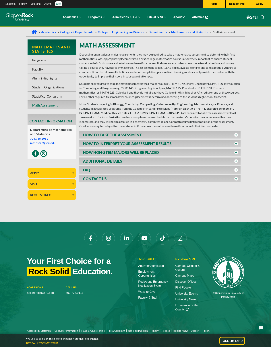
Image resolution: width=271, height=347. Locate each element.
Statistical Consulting (47, 96)
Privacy (155, 330)
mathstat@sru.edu (42, 143)
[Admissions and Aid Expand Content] (139, 17)
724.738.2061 (39, 138)
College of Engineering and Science (121, 32)
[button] (160, 135)
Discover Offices (185, 281)
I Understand (232, 340)
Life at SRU (155, 17)
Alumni (48, 3)
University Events (186, 293)
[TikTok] (162, 238)
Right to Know (180, 330)
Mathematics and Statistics (189, 32)
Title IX (206, 330)
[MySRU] (252, 17)
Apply (34, 173)
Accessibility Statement (39, 330)
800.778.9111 (75, 292)
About (177, 17)
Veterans (35, 3)
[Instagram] (108, 238)
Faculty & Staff (147, 297)
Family (23, 3)
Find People (183, 287)
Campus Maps (184, 275)
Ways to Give (147, 291)
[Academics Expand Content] (80, 17)
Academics (70, 17)
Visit (33, 184)
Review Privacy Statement (42, 342)
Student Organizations (48, 87)
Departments (158, 32)
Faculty (37, 69)
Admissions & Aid (124, 17)
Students (10, 3)
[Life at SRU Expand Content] (165, 17)
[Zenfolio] (180, 238)
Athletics (200, 17)
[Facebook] (90, 238)
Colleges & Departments (77, 32)
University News (185, 299)
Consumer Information (66, 330)
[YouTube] (144, 238)
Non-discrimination (138, 330)
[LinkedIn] (126, 238)
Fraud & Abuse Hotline (93, 330)
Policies (166, 330)
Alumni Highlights (44, 78)
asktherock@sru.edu (40, 292)
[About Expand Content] (104, 17)
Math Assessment (45, 105)
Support (195, 330)
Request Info (40, 195)
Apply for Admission (151, 265)
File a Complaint (116, 330)
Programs (95, 17)
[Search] (261, 17)
